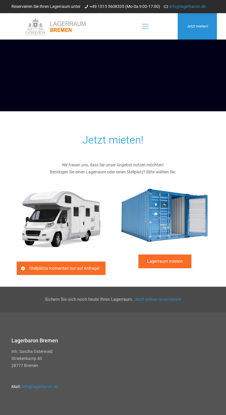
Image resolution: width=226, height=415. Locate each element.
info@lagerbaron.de (187, 6)
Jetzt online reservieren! (157, 299)
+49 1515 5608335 (107, 6)
